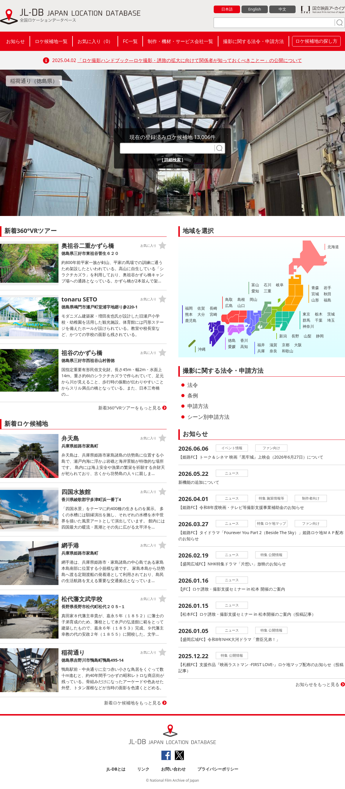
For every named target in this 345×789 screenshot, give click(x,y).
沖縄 (202, 349)
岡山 (253, 299)
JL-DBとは (116, 769)
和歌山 (287, 351)
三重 (267, 291)
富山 (255, 284)
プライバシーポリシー (217, 769)
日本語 (227, 9)
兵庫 (261, 351)
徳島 (232, 340)
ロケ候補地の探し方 (316, 41)
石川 (267, 284)
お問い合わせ (173, 769)
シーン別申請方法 (208, 416)
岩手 (327, 287)
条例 (192, 395)
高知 (244, 346)
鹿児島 (190, 320)
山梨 (307, 336)
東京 (306, 314)
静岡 (320, 336)
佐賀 (201, 308)
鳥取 (229, 299)
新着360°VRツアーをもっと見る (129, 408)
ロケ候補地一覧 (51, 41)
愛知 (255, 291)
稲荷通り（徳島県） (34, 80)
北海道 (333, 246)
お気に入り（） (95, 41)
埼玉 (331, 320)
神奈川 (308, 326)
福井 (261, 344)
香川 (244, 340)
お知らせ (15, 41)
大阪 (298, 344)
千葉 (318, 320)
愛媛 (232, 346)
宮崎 (213, 314)
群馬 (306, 320)
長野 (295, 336)
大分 (201, 314)
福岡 (189, 308)
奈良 (273, 351)
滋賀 (273, 344)
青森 (315, 287)
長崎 (213, 308)
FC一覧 (130, 41)
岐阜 (280, 284)
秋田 (327, 293)
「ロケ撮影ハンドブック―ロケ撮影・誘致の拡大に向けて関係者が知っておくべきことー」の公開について (189, 60)
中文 (282, 9)
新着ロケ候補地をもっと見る (132, 703)
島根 (241, 299)
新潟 (283, 336)
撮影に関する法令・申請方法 (253, 41)
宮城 (315, 293)
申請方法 (197, 405)
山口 (241, 305)
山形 (315, 300)
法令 (192, 384)
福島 (327, 300)
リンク (143, 769)
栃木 (318, 314)
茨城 (331, 314)
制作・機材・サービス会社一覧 (180, 41)
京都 (285, 344)
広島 (229, 305)
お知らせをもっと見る (317, 684)
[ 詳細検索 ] (172, 159)
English (254, 9)
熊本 (189, 314)
